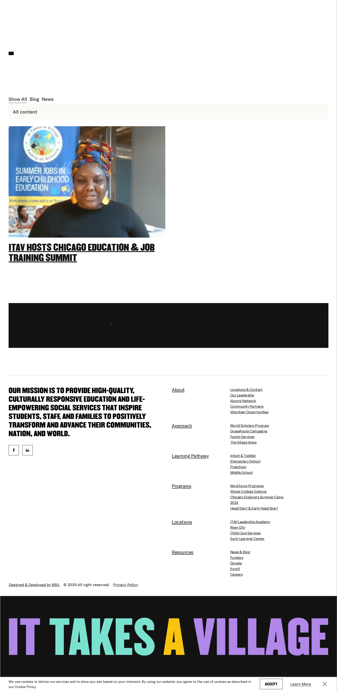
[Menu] (325, 17)
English (291, 17)
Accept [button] (272, 684)
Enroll (264, 17)
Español (306, 17)
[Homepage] (30, 16)
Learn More (303, 684)
